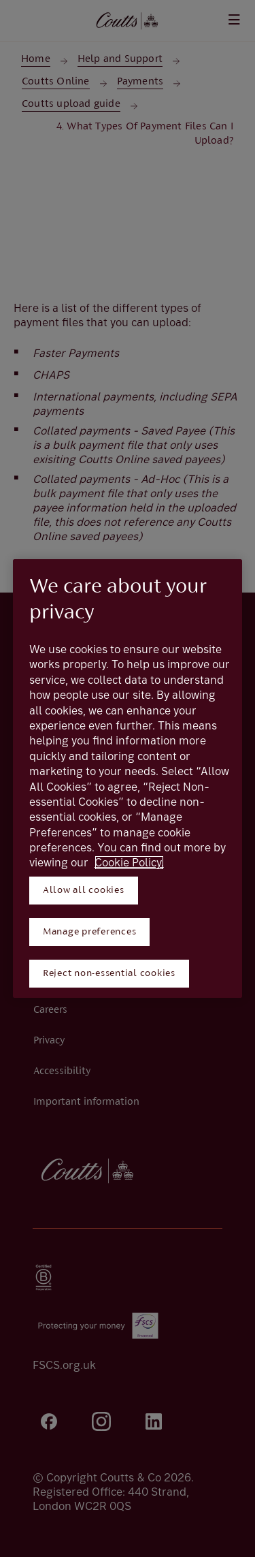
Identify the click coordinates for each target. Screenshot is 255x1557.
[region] (128, 778)
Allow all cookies (83, 890)
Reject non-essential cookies (109, 974)
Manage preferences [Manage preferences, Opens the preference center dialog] (90, 932)
